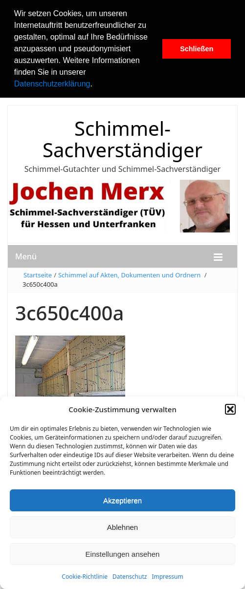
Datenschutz (129, 576)
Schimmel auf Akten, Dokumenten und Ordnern (129, 275)
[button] (95, 85)
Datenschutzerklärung (52, 84)
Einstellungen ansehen (123, 554)
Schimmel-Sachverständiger (122, 139)
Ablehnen (122, 527)
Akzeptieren (122, 500)
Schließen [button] (196, 49)
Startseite (37, 275)
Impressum (167, 576)
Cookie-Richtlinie (85, 576)
